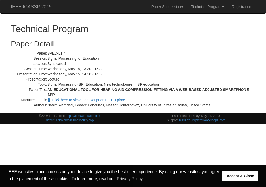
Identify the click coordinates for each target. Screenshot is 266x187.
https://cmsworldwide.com (83, 116)
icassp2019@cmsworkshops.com (202, 120)
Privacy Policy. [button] (130, 179)
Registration (241, 7)
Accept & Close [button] (240, 176)
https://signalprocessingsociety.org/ (70, 120)
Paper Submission (167, 7)
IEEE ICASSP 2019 (31, 6)
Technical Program (207, 7)
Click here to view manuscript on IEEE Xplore (86, 100)
